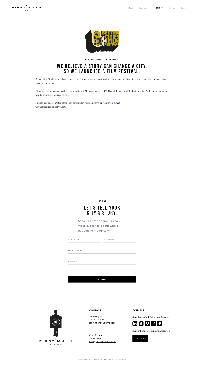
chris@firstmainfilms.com (102, 341)
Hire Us (172, 8)
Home (130, 8)
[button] (158, 8)
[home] (25, 7)
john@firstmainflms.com (102, 322)
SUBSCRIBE (140, 338)
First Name (74, 239)
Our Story (143, 8)
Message (72, 262)
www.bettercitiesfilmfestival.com (50, 107)
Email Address (76, 250)
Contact (184, 8)
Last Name (108, 239)
